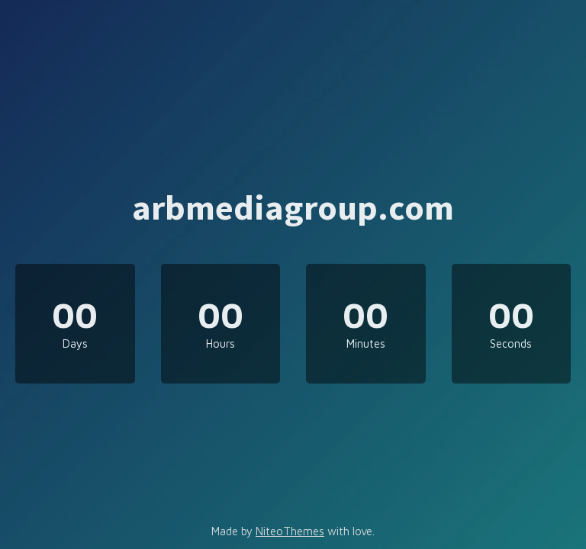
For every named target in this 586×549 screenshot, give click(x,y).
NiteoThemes (290, 531)
